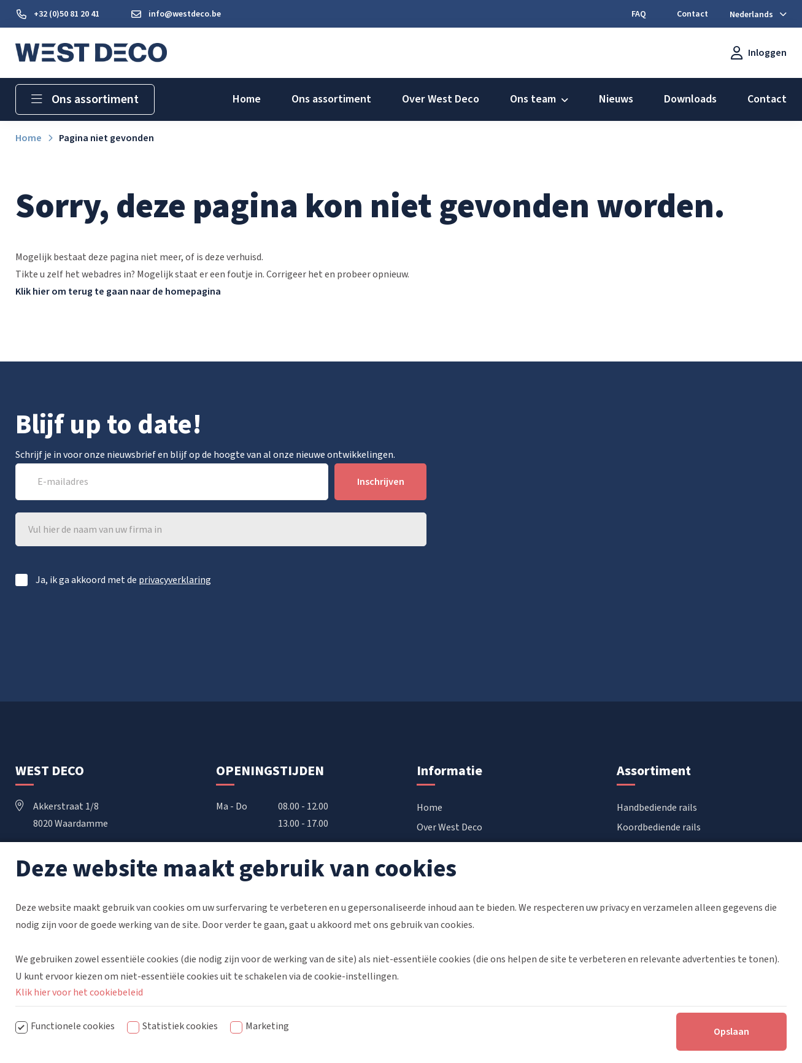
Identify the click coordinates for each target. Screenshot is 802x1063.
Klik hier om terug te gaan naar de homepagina (118, 291)
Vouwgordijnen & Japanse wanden (687, 866)
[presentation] (333, 631)
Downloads (440, 847)
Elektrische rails (651, 847)
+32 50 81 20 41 (56, 858)
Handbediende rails (657, 807)
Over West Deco (449, 827)
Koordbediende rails (659, 827)
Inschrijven (380, 482)
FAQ (425, 866)
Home (429, 807)
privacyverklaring (175, 580)
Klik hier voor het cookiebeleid (79, 1035)
